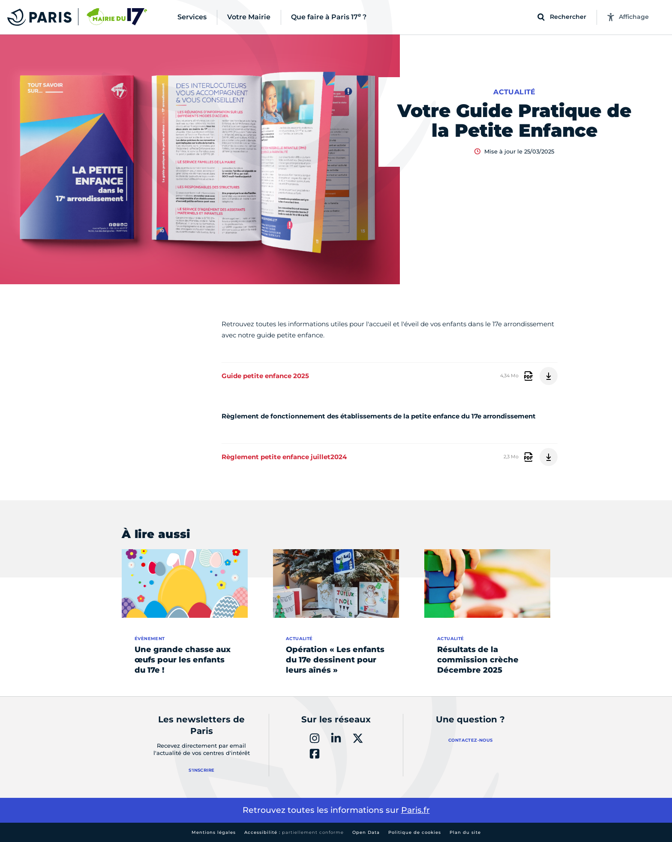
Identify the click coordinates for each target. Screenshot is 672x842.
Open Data (366, 832)
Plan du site (465, 832)
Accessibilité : (294, 832)
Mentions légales (214, 832)
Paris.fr (415, 810)
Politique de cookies (414, 832)
